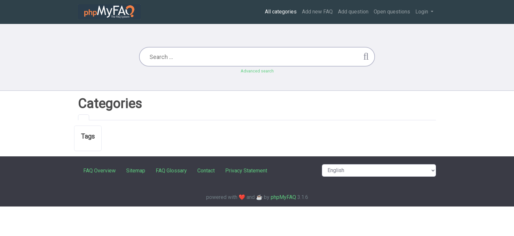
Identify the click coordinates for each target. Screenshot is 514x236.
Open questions (392, 12)
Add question (353, 12)
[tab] (83, 117)
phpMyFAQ (283, 197)
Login (422, 12)
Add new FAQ (317, 12)
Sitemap (135, 170)
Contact (206, 170)
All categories (281, 12)
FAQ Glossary (171, 170)
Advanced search (257, 71)
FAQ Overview (99, 170)
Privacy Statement (246, 170)
